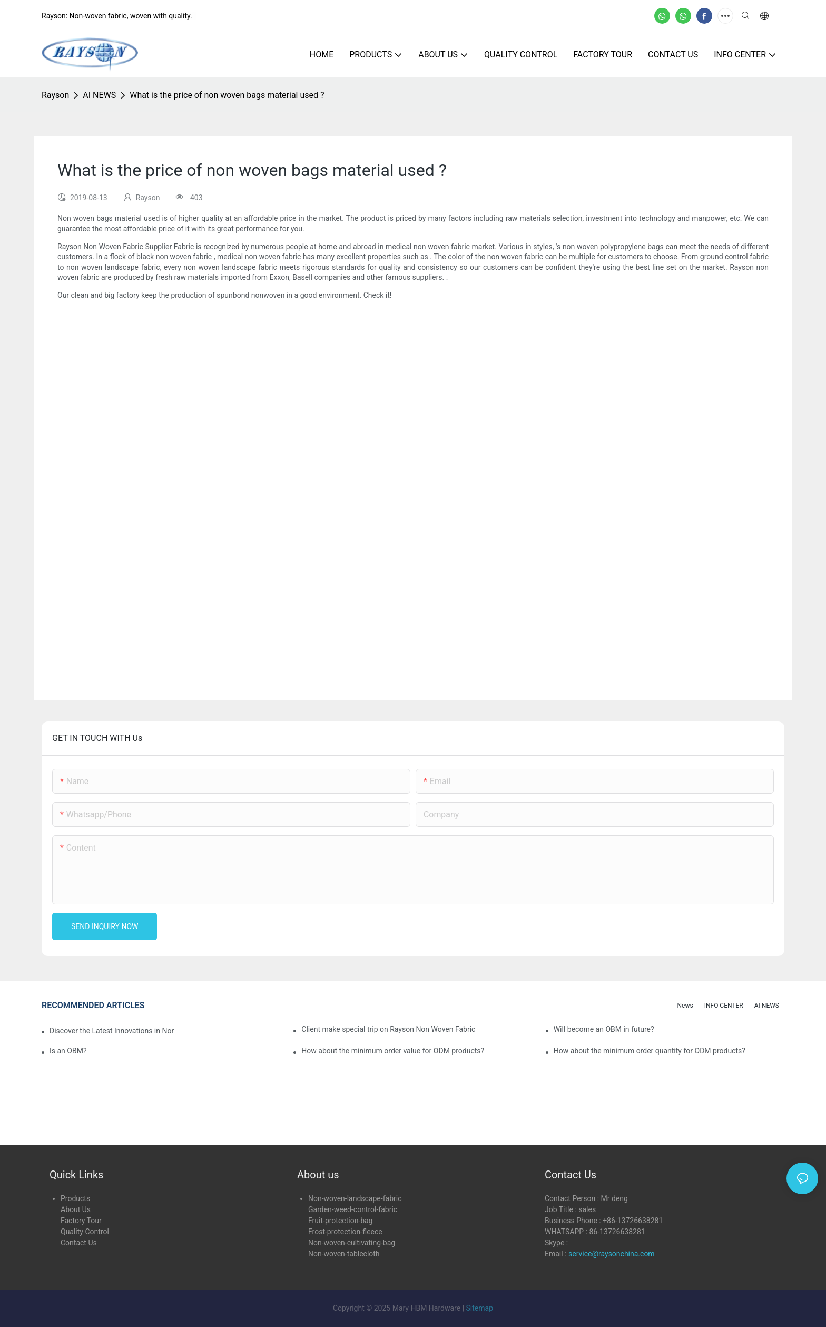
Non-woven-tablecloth (344, 1254)
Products (75, 1198)
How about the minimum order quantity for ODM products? (649, 1051)
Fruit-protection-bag (340, 1220)
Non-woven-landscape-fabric (354, 1198)
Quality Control (85, 1231)
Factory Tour (81, 1220)
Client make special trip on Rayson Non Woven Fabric (388, 1029)
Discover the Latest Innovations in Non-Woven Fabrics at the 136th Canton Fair (112, 1031)
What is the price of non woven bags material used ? (227, 95)
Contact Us (79, 1242)
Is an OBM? (68, 1051)
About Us (76, 1209)
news (685, 1005)
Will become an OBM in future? (604, 1029)
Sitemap (479, 1308)
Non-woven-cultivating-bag (351, 1242)
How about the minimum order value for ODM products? (392, 1051)
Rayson (55, 95)
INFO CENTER (723, 1005)
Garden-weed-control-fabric (352, 1209)
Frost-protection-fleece (345, 1231)
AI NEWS (99, 95)
